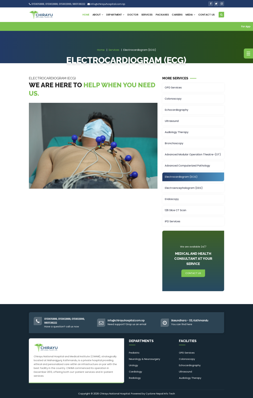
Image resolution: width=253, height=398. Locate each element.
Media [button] (190, 14)
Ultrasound (172, 121)
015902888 (51, 4)
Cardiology (135, 371)
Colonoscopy (173, 99)
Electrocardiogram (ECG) (181, 177)
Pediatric (134, 352)
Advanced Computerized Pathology (187, 165)
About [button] (97, 14)
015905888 (37, 4)
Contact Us (206, 14)
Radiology (135, 378)
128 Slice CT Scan (175, 210)
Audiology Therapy (176, 132)
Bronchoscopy (174, 143)
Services (147, 14)
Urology (133, 365)
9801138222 (78, 4)
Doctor (132, 14)
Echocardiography (176, 110)
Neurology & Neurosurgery (144, 359)
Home (85, 14)
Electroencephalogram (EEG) (184, 188)
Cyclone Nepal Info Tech (160, 393)
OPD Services (173, 87)
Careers (177, 14)
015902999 (65, 4)
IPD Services (172, 221)
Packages (162, 14)
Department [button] (115, 14)
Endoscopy (172, 199)
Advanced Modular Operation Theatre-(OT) (193, 154)
